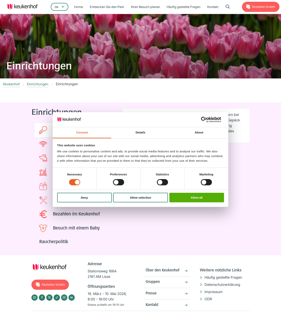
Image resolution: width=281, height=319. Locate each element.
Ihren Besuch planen (145, 7)
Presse (151, 295)
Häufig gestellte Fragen (183, 7)
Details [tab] (140, 132)
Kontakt (211, 7)
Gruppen (153, 283)
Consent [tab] (82, 132)
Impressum (214, 292)
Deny (84, 197)
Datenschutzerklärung (222, 285)
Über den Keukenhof (164, 271)
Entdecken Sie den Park (107, 7)
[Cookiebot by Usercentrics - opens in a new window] (207, 120)
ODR (208, 299)
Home (79, 7)
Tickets (263, 7)
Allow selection (140, 197)
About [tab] (199, 132)
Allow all (197, 197)
